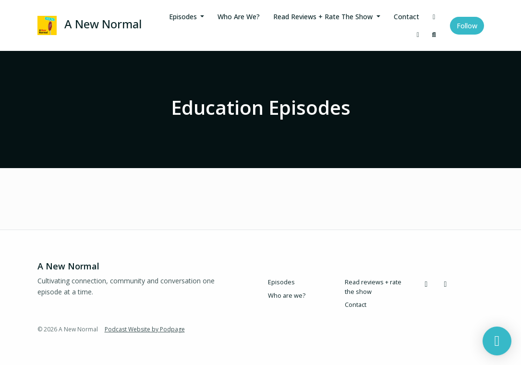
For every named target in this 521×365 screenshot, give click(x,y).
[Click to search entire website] (434, 34)
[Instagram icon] (426, 284)
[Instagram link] (434, 16)
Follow (467, 25)
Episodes (184, 16)
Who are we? (239, 16)
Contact (406, 16)
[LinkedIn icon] (445, 284)
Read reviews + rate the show (324, 16)
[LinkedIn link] (418, 34)
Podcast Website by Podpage (145, 329)
